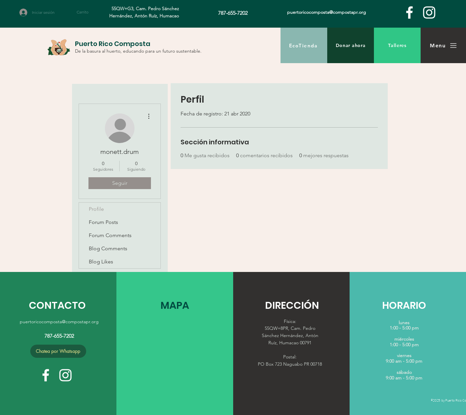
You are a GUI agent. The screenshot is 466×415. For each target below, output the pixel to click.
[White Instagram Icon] (429, 12)
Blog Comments (108, 248)
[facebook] (409, 12)
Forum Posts (103, 222)
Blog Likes (101, 261)
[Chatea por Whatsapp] (58, 351)
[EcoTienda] (304, 45)
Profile (96, 209)
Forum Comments (110, 235)
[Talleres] (397, 45)
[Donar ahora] (350, 45)
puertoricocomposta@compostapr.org (59, 322)
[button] (86, 12)
